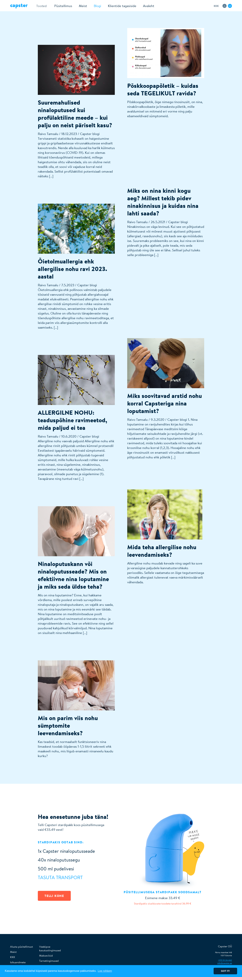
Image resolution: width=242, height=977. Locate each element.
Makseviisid (46, 955)
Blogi (95, 6)
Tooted (40, 6)
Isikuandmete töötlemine (18, 964)
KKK (216, 6)
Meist (81, 6)
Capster (19, 5)
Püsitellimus (61, 6)
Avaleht (146, 6)
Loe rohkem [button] (105, 970)
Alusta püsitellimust (21, 946)
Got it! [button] (225, 971)
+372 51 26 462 (225, 960)
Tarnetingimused (49, 961)
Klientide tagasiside (120, 6)
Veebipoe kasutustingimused (50, 948)
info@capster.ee (224, 963)
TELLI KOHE (54, 896)
